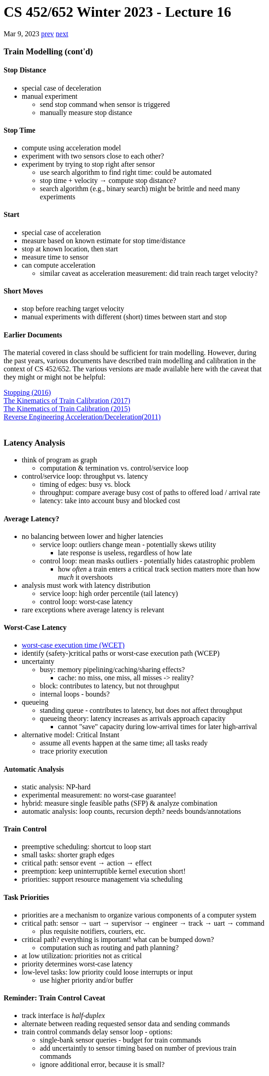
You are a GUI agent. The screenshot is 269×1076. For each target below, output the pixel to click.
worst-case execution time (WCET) (73, 645)
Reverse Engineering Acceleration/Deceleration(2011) (82, 417)
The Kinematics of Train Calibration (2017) (67, 400)
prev (47, 34)
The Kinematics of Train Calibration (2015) (67, 409)
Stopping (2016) (27, 392)
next (62, 34)
